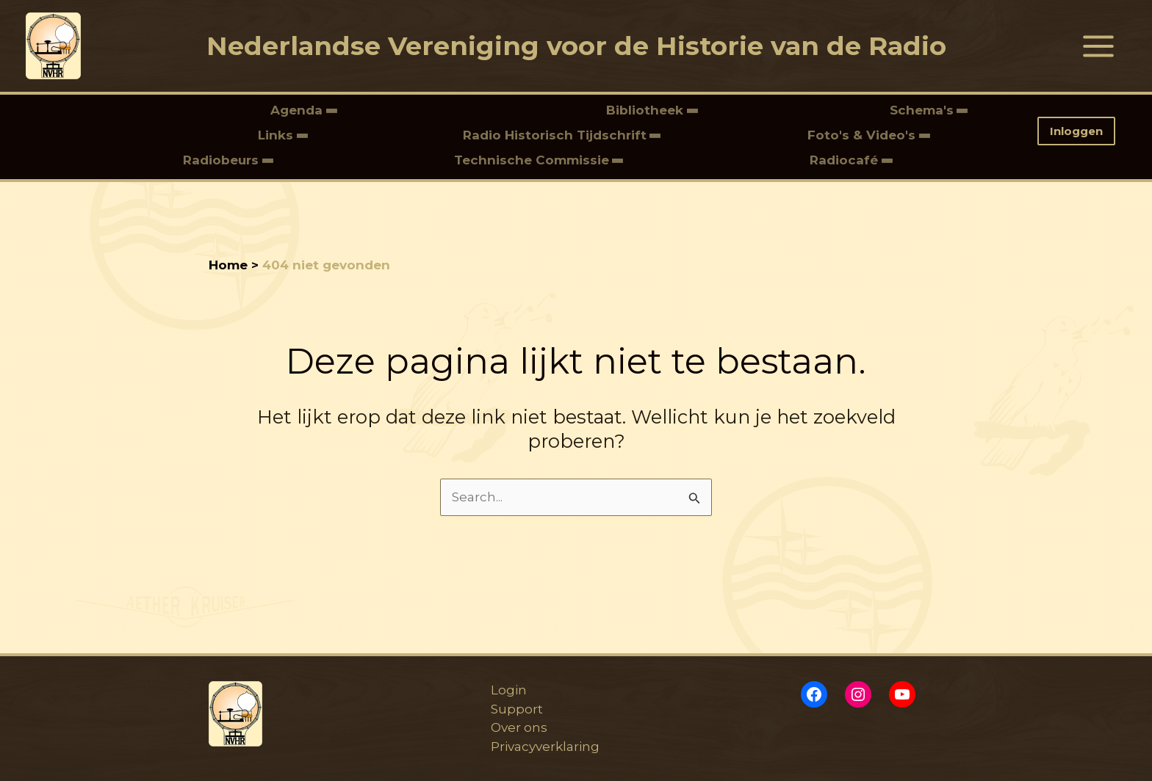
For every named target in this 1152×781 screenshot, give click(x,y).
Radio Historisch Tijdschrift (555, 135)
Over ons (519, 727)
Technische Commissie (531, 160)
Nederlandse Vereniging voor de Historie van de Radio (576, 46)
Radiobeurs (222, 160)
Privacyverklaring (545, 746)
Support (517, 709)
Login (509, 690)
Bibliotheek (646, 110)
